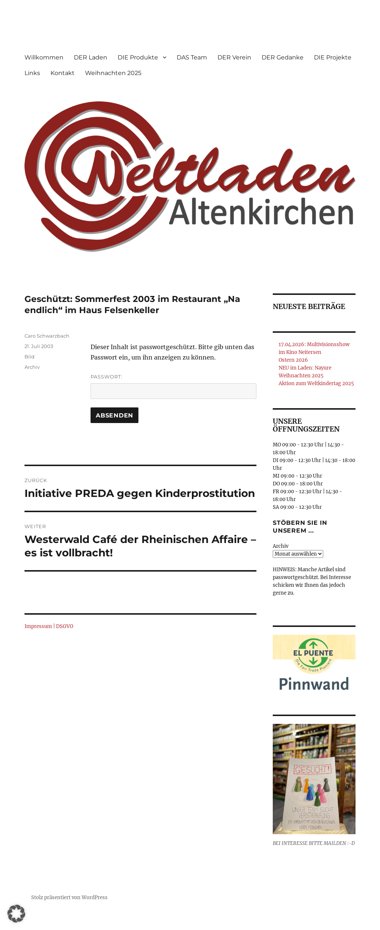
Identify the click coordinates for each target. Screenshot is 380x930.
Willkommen (43, 57)
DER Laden (90, 57)
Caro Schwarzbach (46, 336)
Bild (29, 357)
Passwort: (173, 386)
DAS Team (192, 57)
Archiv (32, 367)
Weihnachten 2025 (113, 73)
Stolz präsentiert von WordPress (69, 897)
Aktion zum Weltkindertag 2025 (316, 383)
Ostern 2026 (293, 360)
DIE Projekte (332, 57)
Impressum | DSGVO (48, 626)
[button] (16, 913)
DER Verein (234, 57)
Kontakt (62, 73)
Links (32, 73)
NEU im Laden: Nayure (305, 368)
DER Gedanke (283, 57)
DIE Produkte (138, 57)
